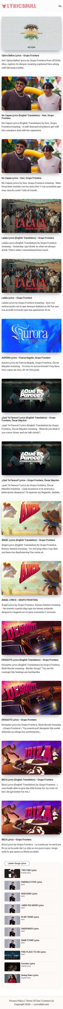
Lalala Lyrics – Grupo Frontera (17, 297)
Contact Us (48, 1000)
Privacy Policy (16, 1000)
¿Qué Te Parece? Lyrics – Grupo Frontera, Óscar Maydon (30, 480)
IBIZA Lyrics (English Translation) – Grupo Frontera (27, 779)
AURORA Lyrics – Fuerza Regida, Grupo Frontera (26, 357)
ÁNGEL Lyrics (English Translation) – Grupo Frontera (28, 540)
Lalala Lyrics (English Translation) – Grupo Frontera (28, 238)
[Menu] (60, 6)
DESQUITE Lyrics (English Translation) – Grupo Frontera (30, 660)
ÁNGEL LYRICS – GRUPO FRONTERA (20, 600)
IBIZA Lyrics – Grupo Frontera (16, 839)
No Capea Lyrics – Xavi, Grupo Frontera (21, 178)
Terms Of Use (32, 1000)
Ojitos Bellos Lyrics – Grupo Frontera (20, 55)
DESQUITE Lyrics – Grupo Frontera (19, 719)
